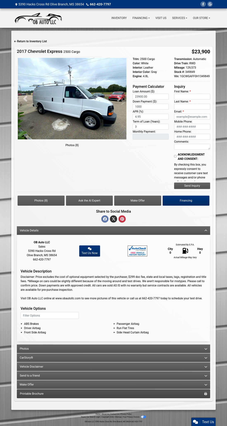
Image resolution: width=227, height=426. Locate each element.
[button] (25, 98)
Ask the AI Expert (89, 200)
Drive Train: (181, 63)
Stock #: (179, 72)
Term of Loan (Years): (146, 121)
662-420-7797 (100, 4)
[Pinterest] (122, 219)
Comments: (181, 141)
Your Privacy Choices (134, 417)
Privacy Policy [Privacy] (126, 414)
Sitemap (118, 417)
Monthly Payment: (144, 131)
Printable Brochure (113, 393)
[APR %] (151, 116)
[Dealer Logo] (38, 18)
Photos (113, 348)
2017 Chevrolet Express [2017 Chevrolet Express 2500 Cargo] (48, 51)
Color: (136, 63)
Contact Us (114, 414)
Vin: (176, 76)
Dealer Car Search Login (90, 417)
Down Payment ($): (145, 101)
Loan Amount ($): (144, 91)
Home (98, 414)
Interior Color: (141, 72)
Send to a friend (113, 375)
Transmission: (183, 59)
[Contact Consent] (175, 156)
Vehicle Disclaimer (113, 366)
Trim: (136, 59)
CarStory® (113, 357)
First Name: (181, 91)
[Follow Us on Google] (210, 4)
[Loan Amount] (151, 96)
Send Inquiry (192, 185)
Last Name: (181, 101)
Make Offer (138, 200)
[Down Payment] (151, 106)
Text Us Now (90, 251)
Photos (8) (72, 145)
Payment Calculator (148, 86)
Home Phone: (182, 131)
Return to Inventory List (30, 41)
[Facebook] (104, 219)
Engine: (137, 76)
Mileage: (179, 67)
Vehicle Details (113, 230)
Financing (186, 200)
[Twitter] (113, 219)
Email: (178, 111)
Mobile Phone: (183, 121)
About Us (105, 414)
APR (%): (138, 111)
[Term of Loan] (151, 127)
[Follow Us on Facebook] (203, 4)
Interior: (138, 67)
